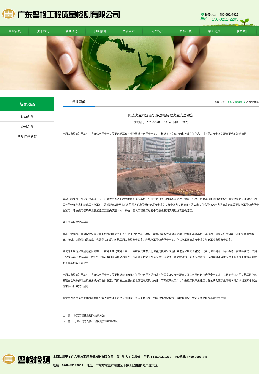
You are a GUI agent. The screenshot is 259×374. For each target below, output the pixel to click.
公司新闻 (27, 126)
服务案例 (100, 31)
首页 (229, 101)
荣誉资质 (214, 31)
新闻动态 (72, 31)
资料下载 (186, 31)
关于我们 (43, 31)
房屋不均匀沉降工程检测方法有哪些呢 (96, 321)
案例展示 (129, 31)
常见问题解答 (27, 136)
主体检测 (88, 298)
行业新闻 (27, 116)
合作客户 (157, 31)
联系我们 (243, 31)
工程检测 (127, 133)
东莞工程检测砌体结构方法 (89, 315)
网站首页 (15, 31)
